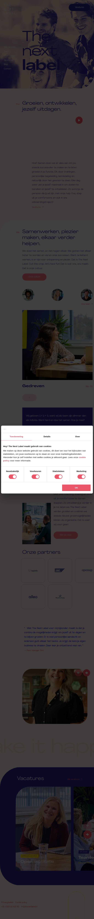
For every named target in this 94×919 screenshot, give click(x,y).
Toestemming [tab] (16, 436)
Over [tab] (77, 436)
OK (76, 488)
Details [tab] (47, 436)
